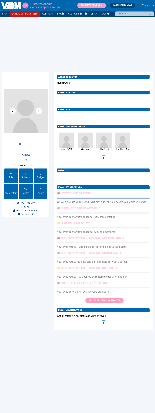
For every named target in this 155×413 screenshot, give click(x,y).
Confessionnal (111, 14)
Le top (94, 14)
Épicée (60, 14)
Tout (5, 14)
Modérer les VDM (122, 5)
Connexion (148, 5)
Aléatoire (48, 14)
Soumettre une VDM (91, 5)
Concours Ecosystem (25, 14)
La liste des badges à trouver (104, 300)
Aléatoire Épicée (77, 14)
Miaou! (23, 166)
